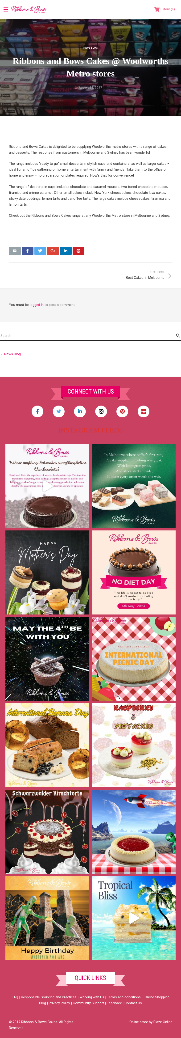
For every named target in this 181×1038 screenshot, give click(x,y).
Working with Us (91, 997)
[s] (90, 336)
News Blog (90, 47)
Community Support (88, 1003)
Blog (42, 1003)
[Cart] (164, 9)
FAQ (15, 997)
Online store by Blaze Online (150, 1022)
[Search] (178, 336)
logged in (37, 305)
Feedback (114, 1003)
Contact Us (133, 1003)
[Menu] (6, 9)
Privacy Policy (59, 1003)
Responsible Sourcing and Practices (49, 997)
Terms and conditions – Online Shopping (138, 997)
